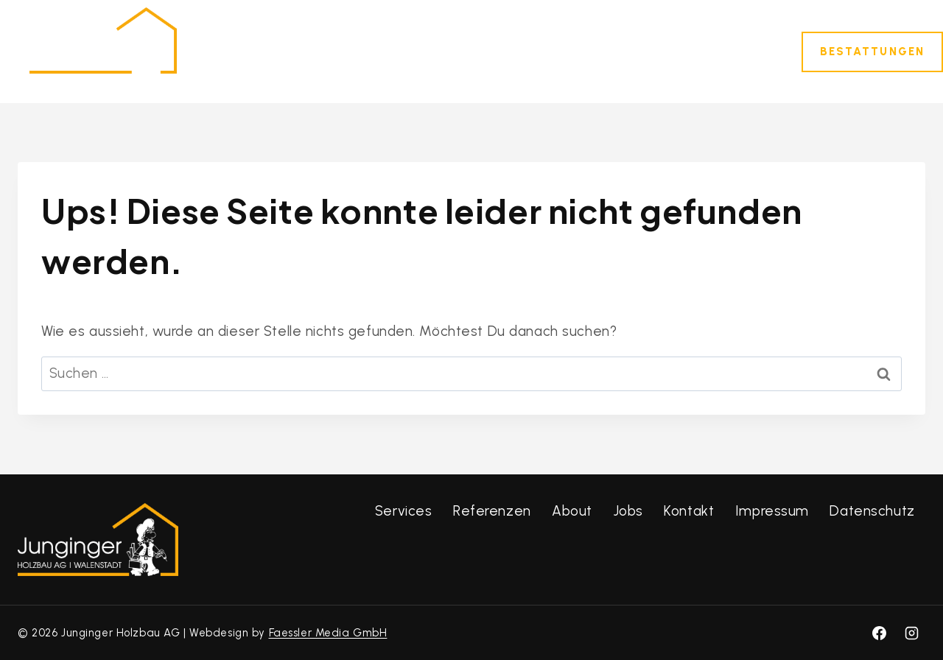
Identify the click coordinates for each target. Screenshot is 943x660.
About (572, 510)
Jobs (670, 51)
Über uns (601, 51)
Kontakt (735, 51)
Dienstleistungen (387, 51)
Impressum (772, 510)
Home (286, 51)
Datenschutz (872, 510)
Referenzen (507, 51)
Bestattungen (872, 51)
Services (403, 510)
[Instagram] (911, 633)
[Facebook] (879, 633)
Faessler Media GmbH (328, 632)
